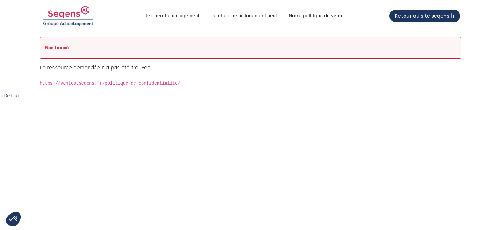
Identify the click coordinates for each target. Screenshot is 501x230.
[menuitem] (172, 16)
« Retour (10, 96)
